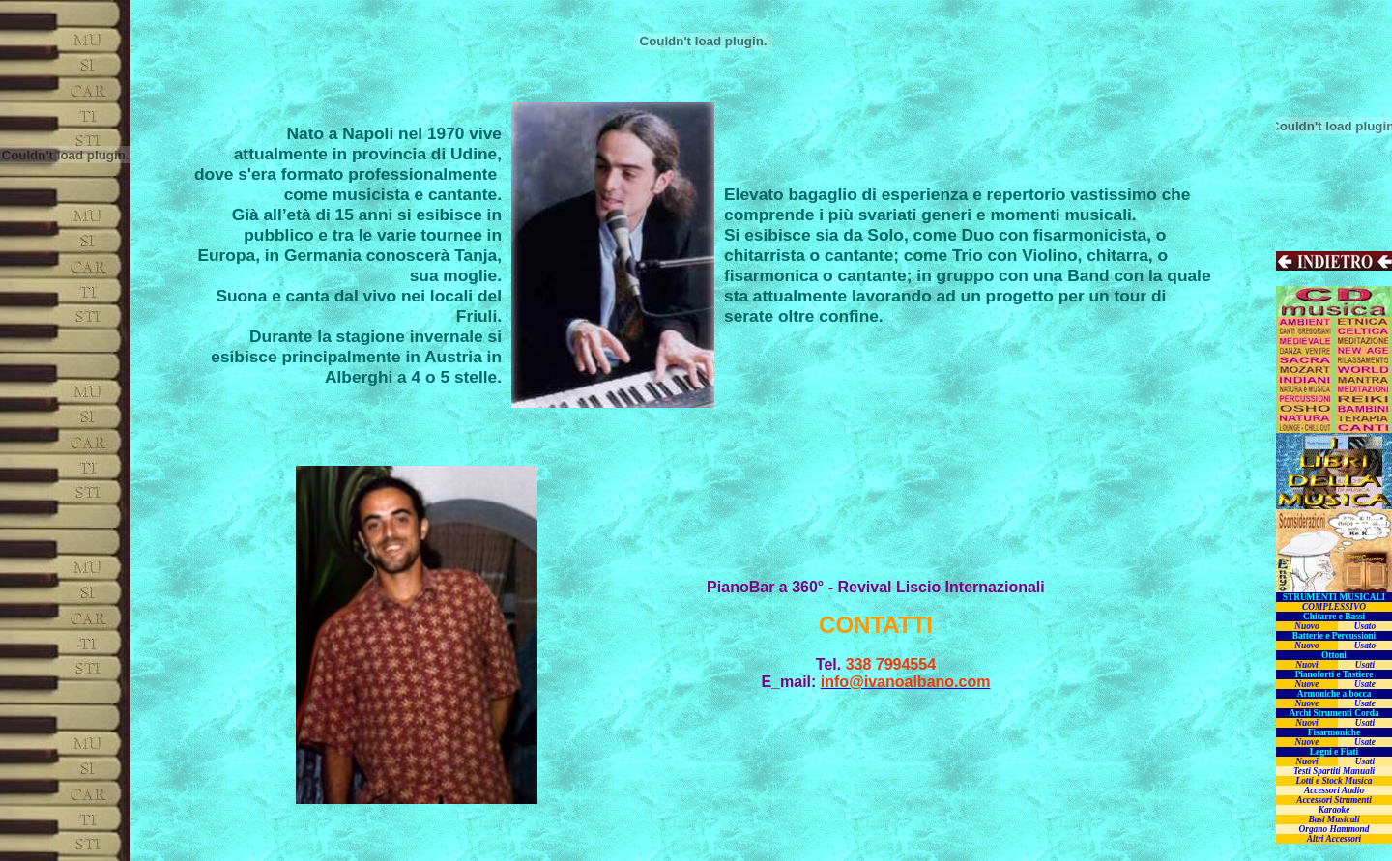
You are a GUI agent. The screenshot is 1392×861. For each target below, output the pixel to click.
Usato (1365, 626)
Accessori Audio (1334, 790)
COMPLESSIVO (1334, 607)
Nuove (1307, 684)
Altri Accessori (1334, 839)
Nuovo (1306, 626)
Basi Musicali (1333, 819)
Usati (1365, 665)
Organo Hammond (1334, 829)
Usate (1365, 684)
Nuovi (1306, 665)
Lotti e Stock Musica (1333, 781)
